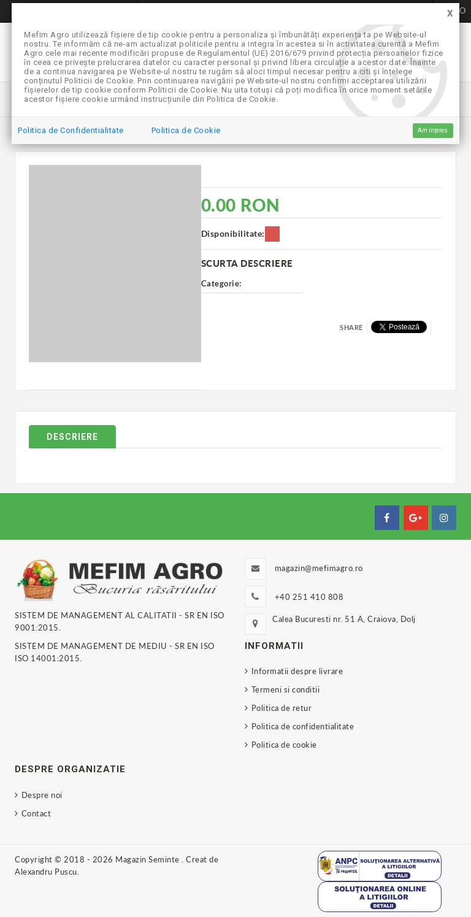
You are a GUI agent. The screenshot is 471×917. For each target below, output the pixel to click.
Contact (36, 813)
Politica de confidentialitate (302, 726)
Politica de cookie (284, 745)
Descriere (72, 437)
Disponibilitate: (233, 233)
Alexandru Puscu (46, 872)
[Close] (450, 14)
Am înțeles (433, 130)
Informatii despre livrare (297, 671)
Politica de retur (281, 708)
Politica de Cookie (186, 130)
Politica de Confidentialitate (71, 130)
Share (351, 327)
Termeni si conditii (285, 689)
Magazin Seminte (148, 859)
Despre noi (42, 795)
